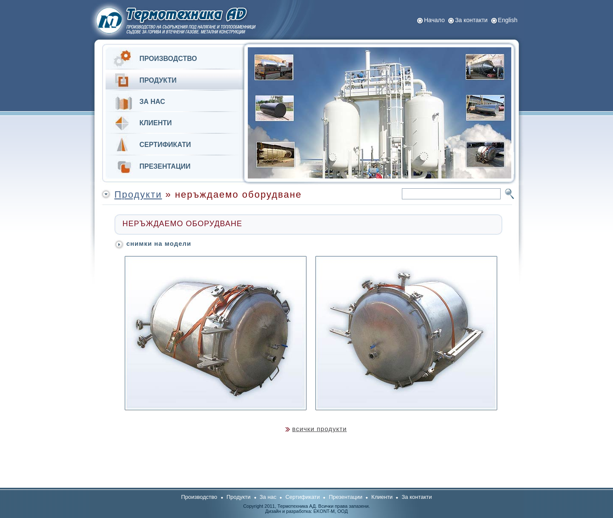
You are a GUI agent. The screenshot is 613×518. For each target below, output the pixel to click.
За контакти (471, 20)
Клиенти (381, 497)
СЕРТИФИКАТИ (165, 144)
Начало (434, 20)
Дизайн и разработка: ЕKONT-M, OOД (306, 511)
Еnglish (508, 20)
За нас (268, 497)
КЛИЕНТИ (156, 123)
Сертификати (302, 497)
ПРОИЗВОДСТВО (168, 58)
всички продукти (319, 428)
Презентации (345, 497)
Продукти (138, 194)
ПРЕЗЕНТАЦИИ (165, 166)
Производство (199, 497)
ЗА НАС (152, 101)
